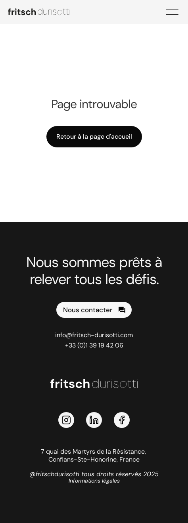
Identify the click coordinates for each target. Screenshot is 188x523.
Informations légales (94, 480)
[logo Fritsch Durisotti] (43, 12)
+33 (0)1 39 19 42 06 (94, 345)
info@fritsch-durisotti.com (94, 335)
